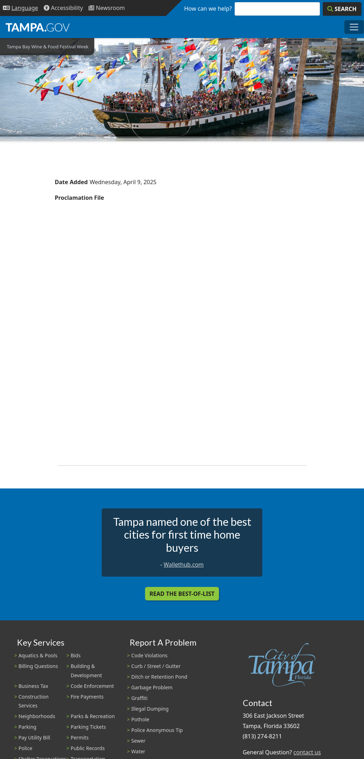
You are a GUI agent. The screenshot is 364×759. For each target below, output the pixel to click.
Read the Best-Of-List (182, 594)
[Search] (342, 9)
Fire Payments (87, 696)
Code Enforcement (92, 686)
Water (138, 751)
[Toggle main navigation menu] (354, 27)
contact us (307, 752)
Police (25, 748)
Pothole (140, 719)
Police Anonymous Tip (157, 730)
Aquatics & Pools (37, 655)
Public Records (88, 748)
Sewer (138, 740)
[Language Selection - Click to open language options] (20, 8)
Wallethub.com (184, 564)
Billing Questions (38, 666)
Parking (27, 726)
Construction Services (33, 701)
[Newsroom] (107, 8)
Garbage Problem (151, 687)
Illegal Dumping (149, 708)
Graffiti (139, 698)
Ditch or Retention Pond (159, 676)
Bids (76, 655)
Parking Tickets (88, 726)
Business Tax (33, 686)
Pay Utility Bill (34, 737)
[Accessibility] (63, 8)
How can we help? (208, 8)
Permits (80, 737)
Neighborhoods (36, 716)
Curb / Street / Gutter (156, 666)
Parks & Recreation (93, 716)
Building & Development (86, 670)
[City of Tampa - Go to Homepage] (38, 27)
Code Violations (149, 655)
